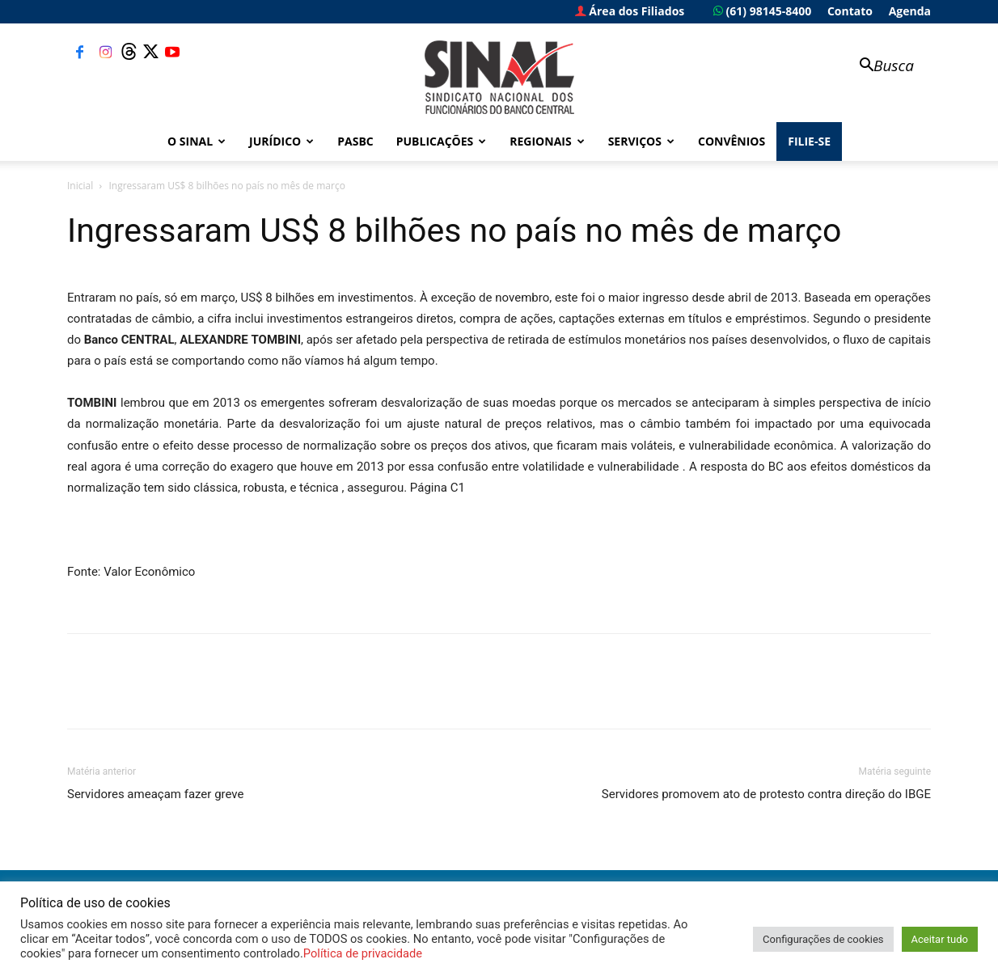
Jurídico (281, 141)
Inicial (80, 185)
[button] (879, 66)
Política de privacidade (362, 953)
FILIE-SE (809, 141)
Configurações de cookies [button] (823, 939)
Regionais (547, 141)
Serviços (641, 141)
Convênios (731, 141)
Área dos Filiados (630, 11)
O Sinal (196, 141)
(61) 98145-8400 (762, 11)
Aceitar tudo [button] (939, 939)
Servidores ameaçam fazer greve (155, 794)
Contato (850, 11)
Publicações (441, 141)
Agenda (910, 11)
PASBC (355, 141)
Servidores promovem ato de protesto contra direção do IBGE (766, 794)
